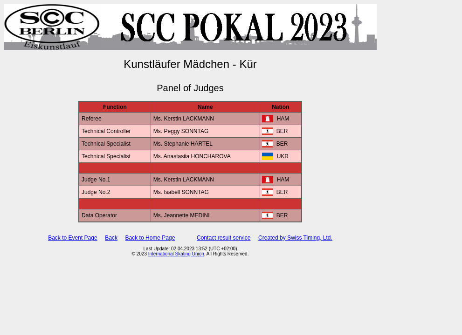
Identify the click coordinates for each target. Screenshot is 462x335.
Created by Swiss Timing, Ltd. (295, 237)
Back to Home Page (150, 237)
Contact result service (223, 237)
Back (111, 237)
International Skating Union (176, 253)
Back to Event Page (72, 237)
